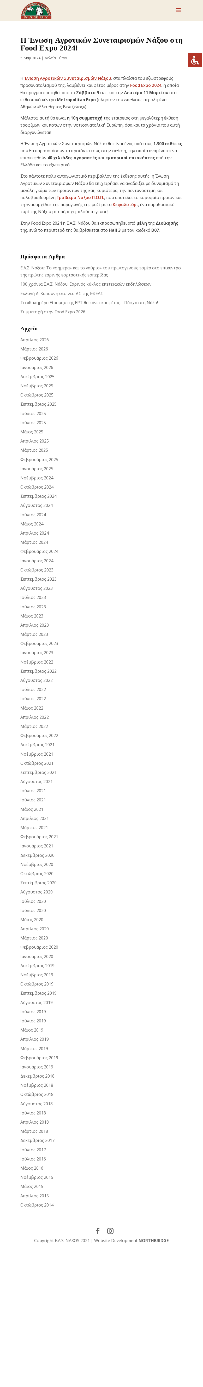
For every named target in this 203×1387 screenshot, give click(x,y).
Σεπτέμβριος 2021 (38, 772)
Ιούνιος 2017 (33, 1150)
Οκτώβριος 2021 (36, 763)
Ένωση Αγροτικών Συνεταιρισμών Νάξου (68, 78)
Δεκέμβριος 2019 (37, 966)
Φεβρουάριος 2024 (39, 551)
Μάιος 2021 (31, 809)
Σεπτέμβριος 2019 (38, 993)
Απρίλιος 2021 (34, 818)
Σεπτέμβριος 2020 (38, 883)
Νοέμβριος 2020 (36, 864)
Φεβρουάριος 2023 (39, 643)
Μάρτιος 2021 (34, 827)
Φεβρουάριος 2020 (39, 947)
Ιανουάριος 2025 (36, 469)
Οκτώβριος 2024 (36, 487)
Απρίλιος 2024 (34, 533)
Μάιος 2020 (31, 919)
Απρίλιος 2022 (34, 717)
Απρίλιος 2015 (34, 1196)
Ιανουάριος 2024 (36, 561)
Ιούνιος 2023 (33, 607)
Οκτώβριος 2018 (36, 1094)
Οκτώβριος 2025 (36, 395)
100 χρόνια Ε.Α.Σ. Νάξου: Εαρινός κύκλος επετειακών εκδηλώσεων (86, 284)
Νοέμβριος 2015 (36, 1177)
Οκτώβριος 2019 (36, 984)
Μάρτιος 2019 (34, 1048)
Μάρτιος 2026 (34, 349)
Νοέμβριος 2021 (36, 754)
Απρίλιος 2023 (34, 625)
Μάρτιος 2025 (34, 450)
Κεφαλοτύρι (125, 204)
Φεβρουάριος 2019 (39, 1058)
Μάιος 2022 (31, 708)
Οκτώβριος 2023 (36, 570)
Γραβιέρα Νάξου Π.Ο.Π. (80, 197)
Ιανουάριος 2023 (36, 652)
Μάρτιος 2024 (34, 542)
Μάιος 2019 (31, 1030)
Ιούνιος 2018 (33, 1113)
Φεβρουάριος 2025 (39, 459)
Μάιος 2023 (31, 616)
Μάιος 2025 (31, 432)
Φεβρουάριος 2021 (39, 837)
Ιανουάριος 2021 (36, 846)
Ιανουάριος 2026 (36, 367)
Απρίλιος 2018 (34, 1122)
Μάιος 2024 (31, 524)
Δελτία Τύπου (57, 57)
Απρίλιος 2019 (34, 1039)
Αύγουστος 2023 (36, 588)
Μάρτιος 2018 (34, 1131)
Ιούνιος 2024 (33, 515)
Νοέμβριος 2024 (36, 478)
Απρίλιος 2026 (34, 340)
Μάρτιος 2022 (34, 726)
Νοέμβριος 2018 (36, 1085)
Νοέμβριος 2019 (36, 975)
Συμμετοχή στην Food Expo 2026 (52, 312)
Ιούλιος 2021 (33, 791)
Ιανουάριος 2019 (36, 1067)
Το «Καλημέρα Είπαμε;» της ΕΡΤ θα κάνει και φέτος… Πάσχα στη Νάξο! (89, 302)
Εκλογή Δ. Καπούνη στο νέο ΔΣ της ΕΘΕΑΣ (61, 293)
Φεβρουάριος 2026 (39, 358)
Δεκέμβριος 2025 (37, 377)
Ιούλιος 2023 (33, 597)
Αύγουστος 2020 (36, 892)
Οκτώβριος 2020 (36, 873)
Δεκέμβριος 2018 (37, 1076)
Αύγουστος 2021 (36, 781)
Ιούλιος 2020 (33, 901)
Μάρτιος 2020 (34, 938)
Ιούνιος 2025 (33, 423)
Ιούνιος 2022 (33, 698)
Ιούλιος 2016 (33, 1159)
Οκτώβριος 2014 (36, 1205)
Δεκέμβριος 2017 (37, 1140)
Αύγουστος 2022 (36, 680)
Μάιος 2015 (31, 1186)
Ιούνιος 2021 (33, 800)
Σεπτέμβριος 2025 (38, 404)
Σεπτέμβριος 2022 (38, 671)
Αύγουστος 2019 (36, 1002)
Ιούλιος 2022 (33, 689)
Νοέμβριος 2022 (36, 662)
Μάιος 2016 (31, 1168)
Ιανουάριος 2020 (36, 956)
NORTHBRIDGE (154, 1240)
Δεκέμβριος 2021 (37, 745)
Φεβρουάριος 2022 (39, 735)
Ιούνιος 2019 (33, 1021)
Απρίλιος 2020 (34, 929)
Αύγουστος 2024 (36, 505)
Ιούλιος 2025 (33, 413)
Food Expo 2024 (145, 85)
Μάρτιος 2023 (34, 634)
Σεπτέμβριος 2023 (38, 579)
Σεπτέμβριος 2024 (38, 496)
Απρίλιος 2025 (34, 441)
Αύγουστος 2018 (36, 1104)
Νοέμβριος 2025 (36, 386)
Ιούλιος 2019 (33, 1012)
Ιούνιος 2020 (33, 910)
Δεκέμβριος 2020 (37, 855)
